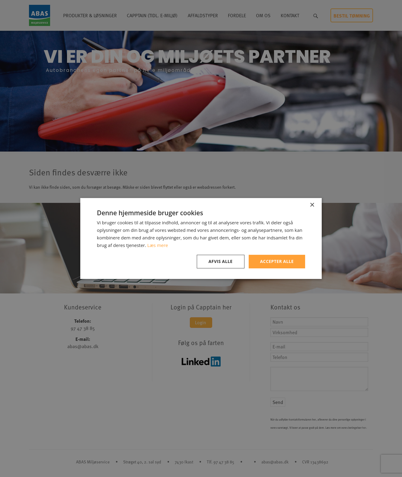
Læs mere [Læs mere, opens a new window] (157, 245)
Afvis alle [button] (221, 261)
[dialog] (201, 238)
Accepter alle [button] (277, 261)
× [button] (312, 205)
